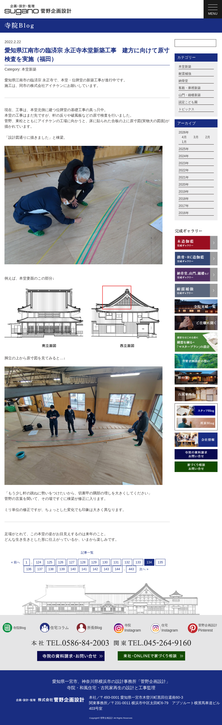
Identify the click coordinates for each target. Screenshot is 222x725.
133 (138, 562)
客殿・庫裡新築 (190, 88)
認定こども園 (188, 102)
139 (62, 569)
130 (105, 562)
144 (117, 569)
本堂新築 (185, 66)
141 (84, 569)
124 (38, 562)
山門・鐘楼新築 (190, 95)
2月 (207, 137)
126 (60, 562)
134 (149, 562)
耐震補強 (185, 74)
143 (106, 569)
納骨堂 (183, 81)
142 (95, 569)
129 (94, 562)
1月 (184, 142)
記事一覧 (87, 552)
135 (160, 562)
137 (39, 569)
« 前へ (15, 562)
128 (83, 562)
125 (49, 562)
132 (127, 562)
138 (51, 569)
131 (116, 562)
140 (73, 569)
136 (28, 569)
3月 (196, 137)
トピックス (186, 109)
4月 (184, 137)
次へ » (143, 569)
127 (72, 562)
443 (131, 569)
